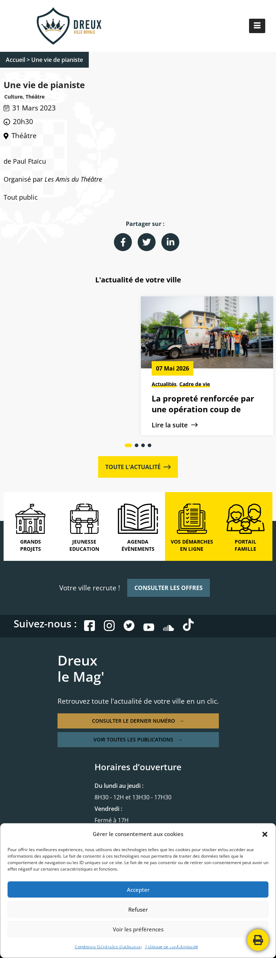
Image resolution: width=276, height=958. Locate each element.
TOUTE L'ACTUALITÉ (138, 467)
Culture (188, 384)
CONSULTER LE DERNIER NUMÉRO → (138, 720)
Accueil (15, 60)
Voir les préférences (138, 929)
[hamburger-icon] (257, 26)
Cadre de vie (56, 384)
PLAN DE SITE (179, 945)
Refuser (138, 909)
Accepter (138, 889)
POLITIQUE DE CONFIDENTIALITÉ (121, 945)
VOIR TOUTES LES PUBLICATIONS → (138, 739)
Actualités (26, 384)
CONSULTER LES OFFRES (168, 588)
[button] (264, 834)
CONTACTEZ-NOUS (221, 945)
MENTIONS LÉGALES (56, 945)
